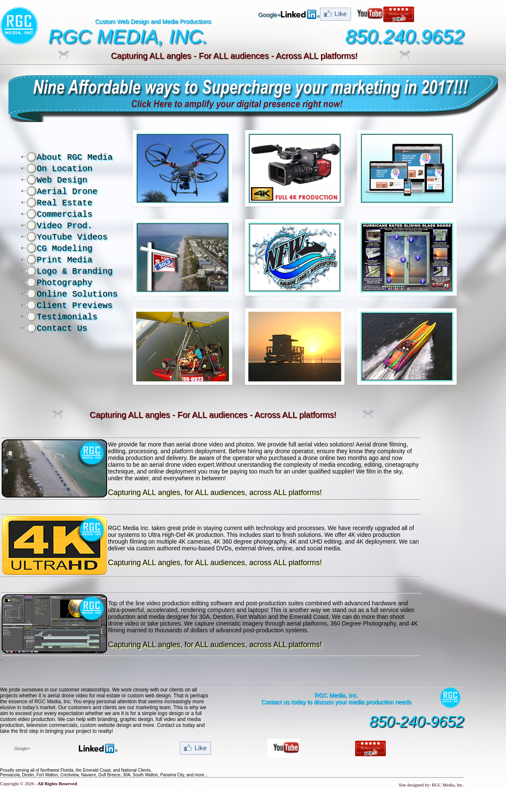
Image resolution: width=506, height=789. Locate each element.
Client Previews (75, 305)
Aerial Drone (67, 191)
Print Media (64, 260)
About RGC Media (75, 157)
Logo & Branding (75, 271)
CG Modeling (64, 248)
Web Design (62, 180)
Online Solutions (77, 294)
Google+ (269, 14)
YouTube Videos (72, 237)
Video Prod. (64, 225)
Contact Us (62, 328)
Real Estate (64, 203)
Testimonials (67, 317)
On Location (64, 168)
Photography (64, 282)
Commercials (64, 214)
